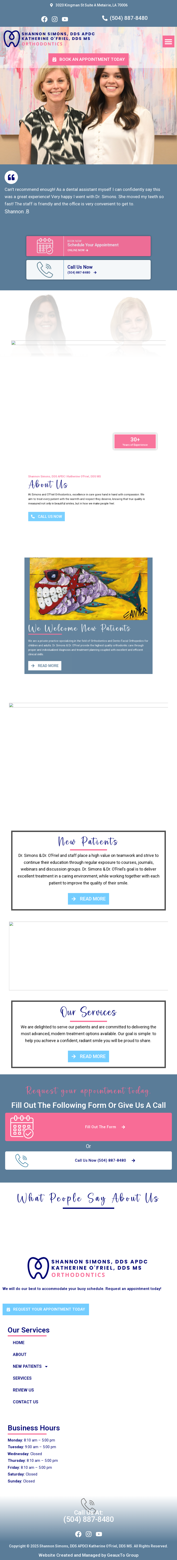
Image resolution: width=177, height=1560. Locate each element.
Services (22, 1378)
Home (18, 1342)
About (19, 1354)
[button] (169, 42)
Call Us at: (88, 1512)
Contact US (25, 1401)
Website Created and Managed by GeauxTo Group (89, 1555)
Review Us (23, 1390)
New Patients (30, 1366)
